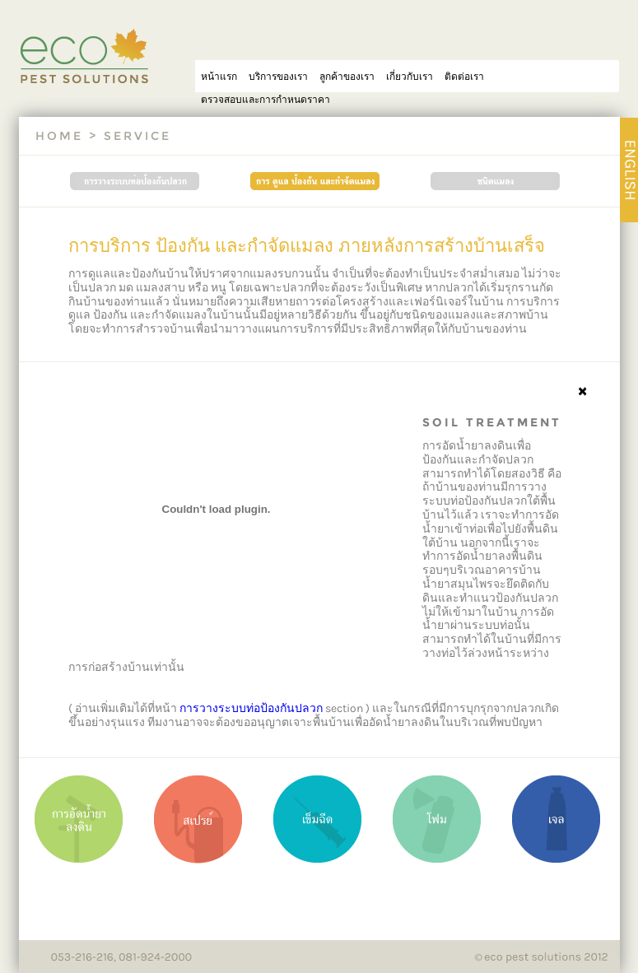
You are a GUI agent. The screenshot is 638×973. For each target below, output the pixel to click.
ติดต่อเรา (464, 76)
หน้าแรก (219, 76)
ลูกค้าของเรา (347, 76)
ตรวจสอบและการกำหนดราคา (265, 99)
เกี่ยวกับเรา (409, 76)
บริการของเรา (278, 76)
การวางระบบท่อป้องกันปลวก (251, 708)
